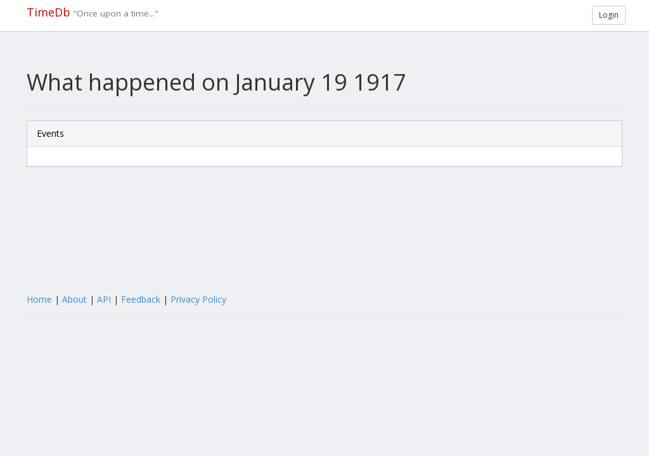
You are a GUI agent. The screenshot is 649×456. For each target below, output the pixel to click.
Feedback (140, 299)
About (74, 299)
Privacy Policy (198, 299)
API (104, 299)
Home (39, 299)
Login (609, 15)
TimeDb (48, 12)
